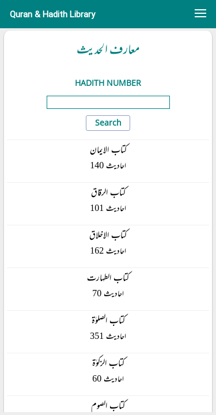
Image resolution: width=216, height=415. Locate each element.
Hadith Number (108, 82)
